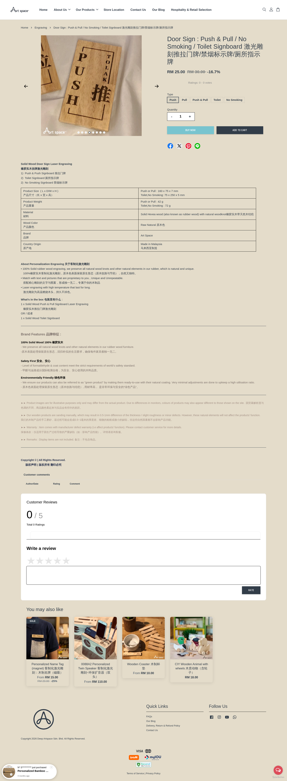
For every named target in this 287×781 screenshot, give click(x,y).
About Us (62, 9)
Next (156, 86)
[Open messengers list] (278, 770)
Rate (251, 590)
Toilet (217, 99)
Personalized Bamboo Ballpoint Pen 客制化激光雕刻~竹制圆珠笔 (34, 771)
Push (172, 99)
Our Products (87, 9)
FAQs (149, 716)
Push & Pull (200, 99)
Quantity (172, 109)
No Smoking (234, 99)
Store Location (114, 9)
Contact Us (138, 9)
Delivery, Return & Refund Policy (163, 725)
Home (43, 9)
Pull (184, 99)
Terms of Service (135, 773)
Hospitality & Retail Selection (191, 9)
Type (170, 94)
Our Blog (158, 9)
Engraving (41, 27)
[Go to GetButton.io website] (278, 777)
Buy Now (190, 130)
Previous (25, 86)
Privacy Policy (153, 773)
